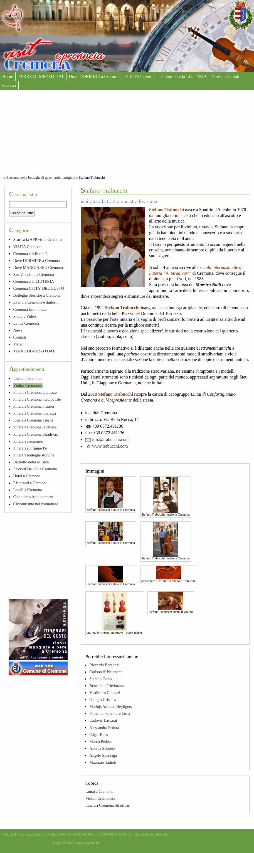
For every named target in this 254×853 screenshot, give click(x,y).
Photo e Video (24, 316)
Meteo (18, 344)
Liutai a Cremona (99, 791)
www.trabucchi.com (110, 446)
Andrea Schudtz (102, 748)
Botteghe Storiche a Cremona (36, 295)
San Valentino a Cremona (33, 274)
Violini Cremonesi (100, 798)
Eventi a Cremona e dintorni (35, 302)
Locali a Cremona (27, 490)
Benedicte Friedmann (106, 685)
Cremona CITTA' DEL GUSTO (38, 288)
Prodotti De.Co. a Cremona (35, 469)
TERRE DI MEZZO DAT (41, 76)
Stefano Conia (100, 679)
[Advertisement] (127, 131)
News (216, 76)
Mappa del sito (62, 843)
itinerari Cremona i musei (33, 406)
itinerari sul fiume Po (30, 448)
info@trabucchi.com (110, 439)
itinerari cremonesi (28, 441)
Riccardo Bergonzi (104, 665)
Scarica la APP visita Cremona (37, 239)
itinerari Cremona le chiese (34, 427)
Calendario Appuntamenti (33, 496)
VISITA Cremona (141, 76)
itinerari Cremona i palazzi (34, 413)
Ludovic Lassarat (103, 720)
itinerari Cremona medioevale (37, 399)
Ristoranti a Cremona (30, 483)
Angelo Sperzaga (103, 755)
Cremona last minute (29, 309)
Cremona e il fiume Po (31, 253)
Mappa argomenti (87, 843)
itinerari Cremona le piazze (34, 392)
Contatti (233, 76)
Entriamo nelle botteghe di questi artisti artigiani (40, 178)
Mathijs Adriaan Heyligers (110, 706)
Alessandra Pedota (104, 727)
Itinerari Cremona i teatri (33, 420)
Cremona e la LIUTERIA (184, 76)
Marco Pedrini (100, 741)
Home (7, 76)
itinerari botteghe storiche (33, 455)
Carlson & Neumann (105, 672)
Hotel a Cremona (26, 476)
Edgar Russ (98, 734)
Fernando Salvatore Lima (109, 713)
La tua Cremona (26, 323)
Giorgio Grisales (102, 699)
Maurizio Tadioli (102, 762)
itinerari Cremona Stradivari (107, 805)
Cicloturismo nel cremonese (35, 504)
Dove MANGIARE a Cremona (38, 267)
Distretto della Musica (31, 462)
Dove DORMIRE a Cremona (94, 76)
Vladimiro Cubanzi (104, 692)
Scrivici (9, 85)
